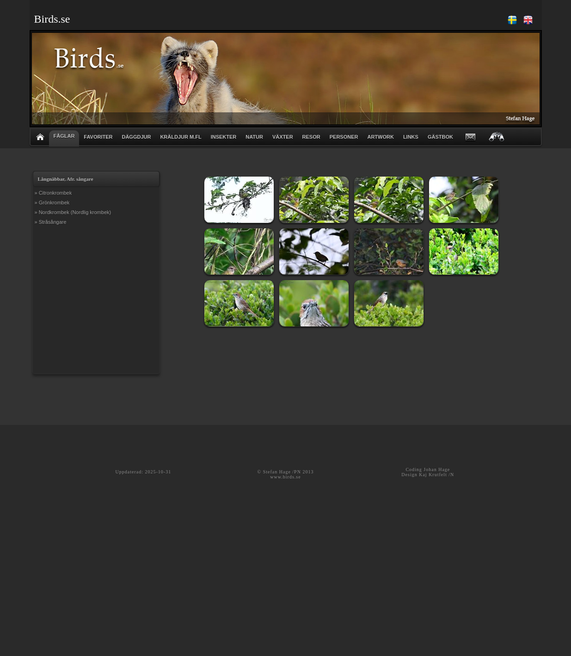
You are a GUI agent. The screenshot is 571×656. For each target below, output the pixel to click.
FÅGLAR (64, 136)
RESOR (311, 137)
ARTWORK (380, 137)
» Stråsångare (51, 222)
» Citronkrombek (53, 193)
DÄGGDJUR (136, 137)
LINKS (410, 137)
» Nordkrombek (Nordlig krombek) (73, 212)
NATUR (254, 137)
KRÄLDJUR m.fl (180, 137)
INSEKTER (224, 137)
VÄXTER (282, 137)
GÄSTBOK (440, 137)
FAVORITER (98, 137)
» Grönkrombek (52, 202)
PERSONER (344, 137)
